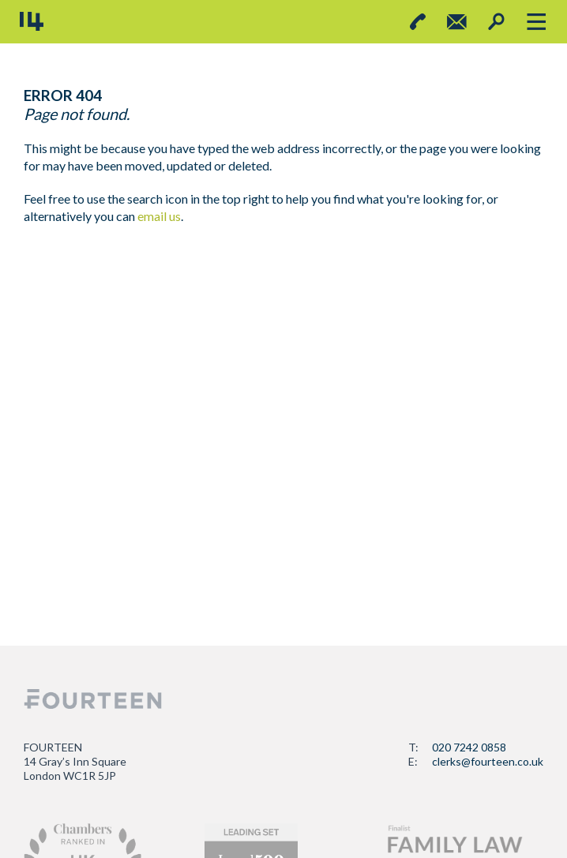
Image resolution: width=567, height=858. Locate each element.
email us (159, 215)
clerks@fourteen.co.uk (487, 761)
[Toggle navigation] (535, 21)
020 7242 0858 (469, 747)
